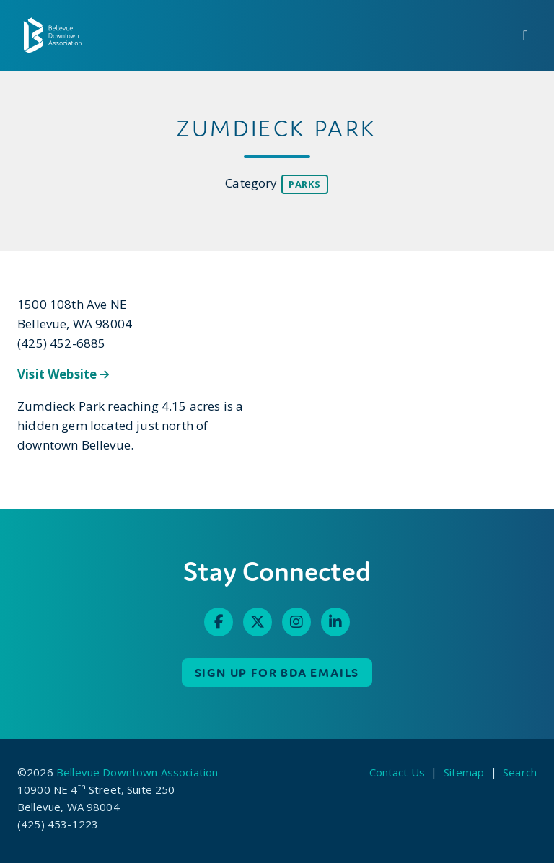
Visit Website (63, 374)
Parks (305, 184)
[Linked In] (335, 622)
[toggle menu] (525, 35)
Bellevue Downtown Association (137, 772)
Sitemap (464, 772)
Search (520, 772)
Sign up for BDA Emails (277, 672)
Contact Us (397, 772)
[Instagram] (296, 622)
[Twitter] (257, 622)
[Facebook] (218, 622)
